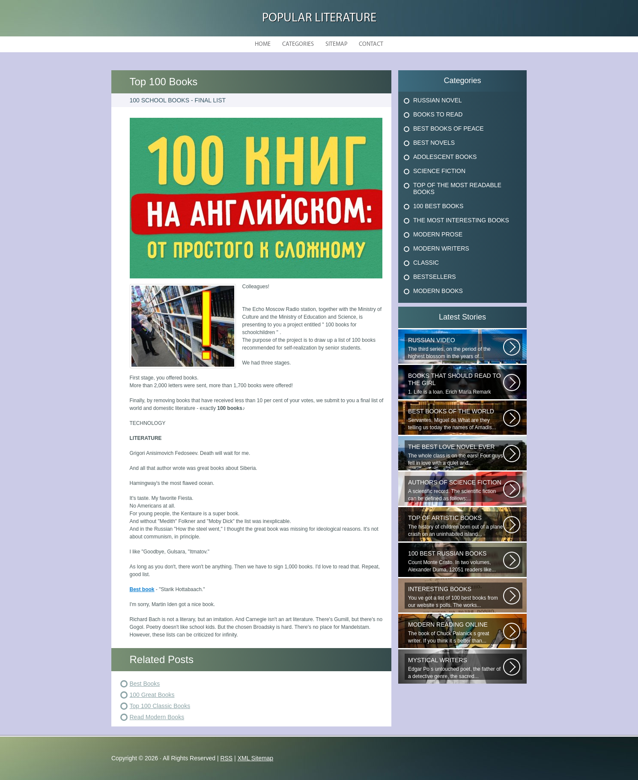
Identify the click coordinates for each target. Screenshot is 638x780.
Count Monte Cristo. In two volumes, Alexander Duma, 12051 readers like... (455, 561)
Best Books (145, 683)
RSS (226, 758)
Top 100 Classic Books (160, 705)
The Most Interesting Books (461, 220)
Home (263, 44)
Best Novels (434, 142)
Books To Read (437, 114)
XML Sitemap (256, 758)
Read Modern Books (157, 717)
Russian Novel (437, 100)
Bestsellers (434, 276)
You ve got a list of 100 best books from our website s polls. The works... (455, 597)
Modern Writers (441, 248)
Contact (371, 44)
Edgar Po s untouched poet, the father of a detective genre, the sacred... (455, 668)
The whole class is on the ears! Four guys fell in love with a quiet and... (455, 454)
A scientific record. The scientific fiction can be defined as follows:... (455, 490)
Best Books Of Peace (448, 128)
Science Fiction (439, 170)
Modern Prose (437, 234)
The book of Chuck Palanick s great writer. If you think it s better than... (455, 632)
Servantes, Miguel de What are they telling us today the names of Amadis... (455, 419)
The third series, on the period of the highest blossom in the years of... (455, 348)
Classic (426, 262)
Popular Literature (319, 18)
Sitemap (336, 44)
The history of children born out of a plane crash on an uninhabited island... (455, 525)
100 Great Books (152, 694)
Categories (298, 44)
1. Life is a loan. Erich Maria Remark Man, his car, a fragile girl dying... (455, 383)
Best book (142, 589)
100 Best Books (438, 206)
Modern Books (438, 290)
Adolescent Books (445, 156)
